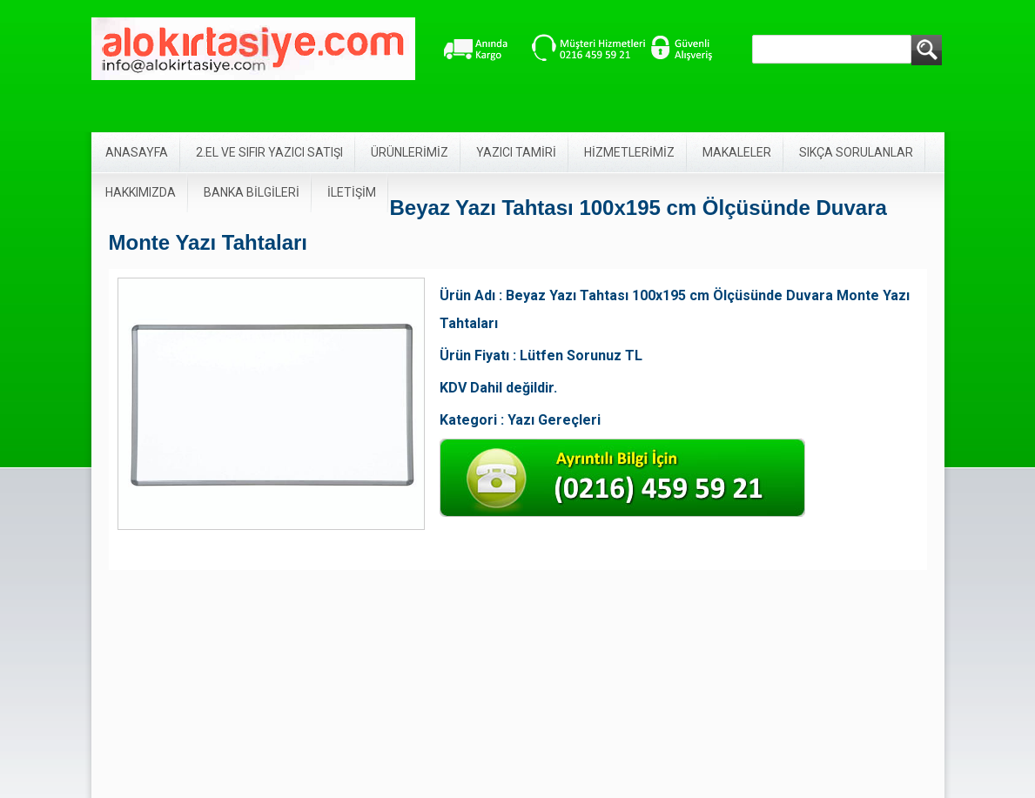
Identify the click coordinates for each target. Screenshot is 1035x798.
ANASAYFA (136, 152)
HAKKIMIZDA (140, 192)
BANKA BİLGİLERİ (251, 192)
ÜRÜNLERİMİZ (409, 152)
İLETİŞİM (351, 192)
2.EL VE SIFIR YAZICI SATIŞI (269, 152)
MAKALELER (736, 152)
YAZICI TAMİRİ (516, 152)
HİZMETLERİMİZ (629, 152)
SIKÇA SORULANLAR (856, 152)
